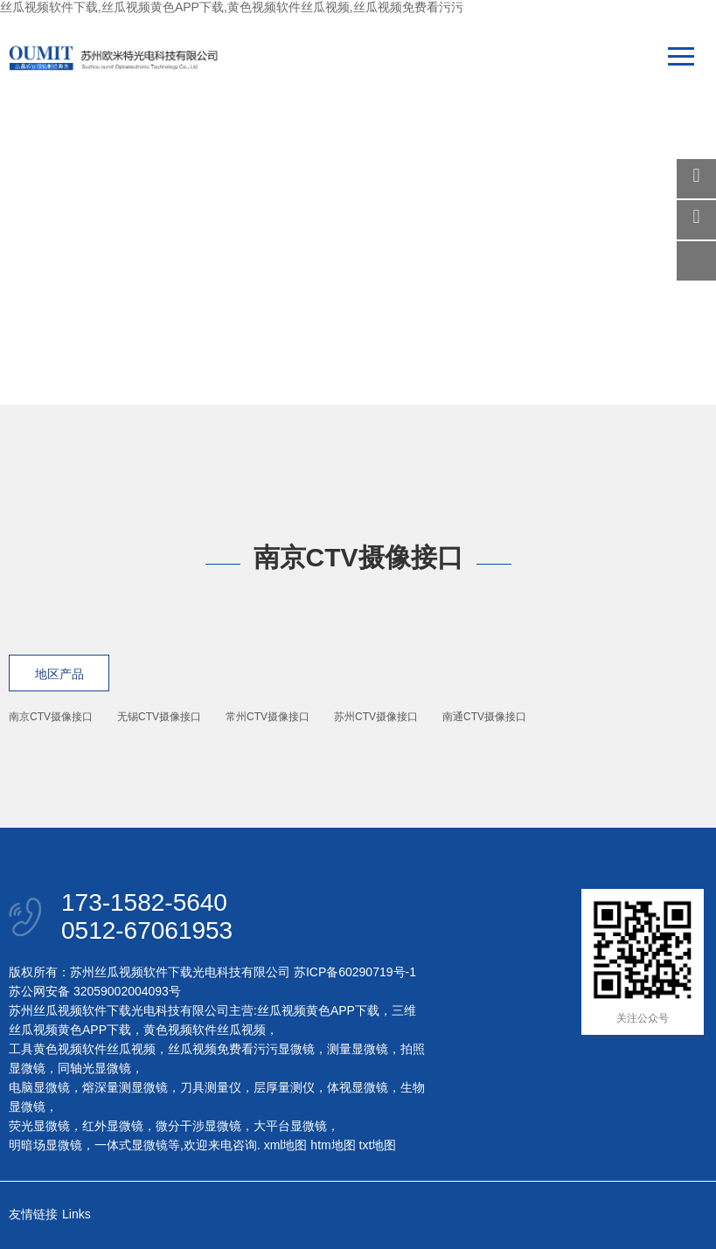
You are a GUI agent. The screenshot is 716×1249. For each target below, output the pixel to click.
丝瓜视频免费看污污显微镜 (241, 1049)
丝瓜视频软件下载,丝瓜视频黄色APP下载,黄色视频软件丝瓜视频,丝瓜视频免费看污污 (231, 7)
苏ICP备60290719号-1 (355, 972)
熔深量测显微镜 (125, 1087)
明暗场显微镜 (45, 1145)
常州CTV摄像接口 (267, 717)
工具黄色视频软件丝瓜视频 (82, 1049)
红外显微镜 (112, 1126)
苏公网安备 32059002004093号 (95, 991)
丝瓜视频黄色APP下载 (318, 1010)
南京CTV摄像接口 (51, 717)
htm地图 (332, 1145)
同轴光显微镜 (94, 1068)
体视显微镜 (357, 1087)
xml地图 (286, 1145)
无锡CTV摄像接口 (159, 717)
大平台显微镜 (290, 1126)
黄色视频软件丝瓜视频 (204, 1030)
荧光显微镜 (39, 1126)
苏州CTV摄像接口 (376, 717)
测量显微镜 (357, 1049)
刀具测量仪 (210, 1087)
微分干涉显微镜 (198, 1126)
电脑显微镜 (39, 1087)
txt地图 (378, 1145)
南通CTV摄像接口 (484, 717)
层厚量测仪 (284, 1087)
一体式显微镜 (131, 1145)
